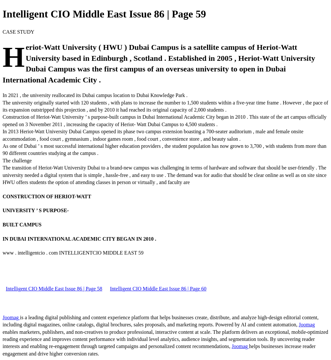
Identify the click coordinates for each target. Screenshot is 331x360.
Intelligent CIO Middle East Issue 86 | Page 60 (158, 288)
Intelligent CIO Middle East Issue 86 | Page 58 (54, 288)
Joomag (11, 317)
